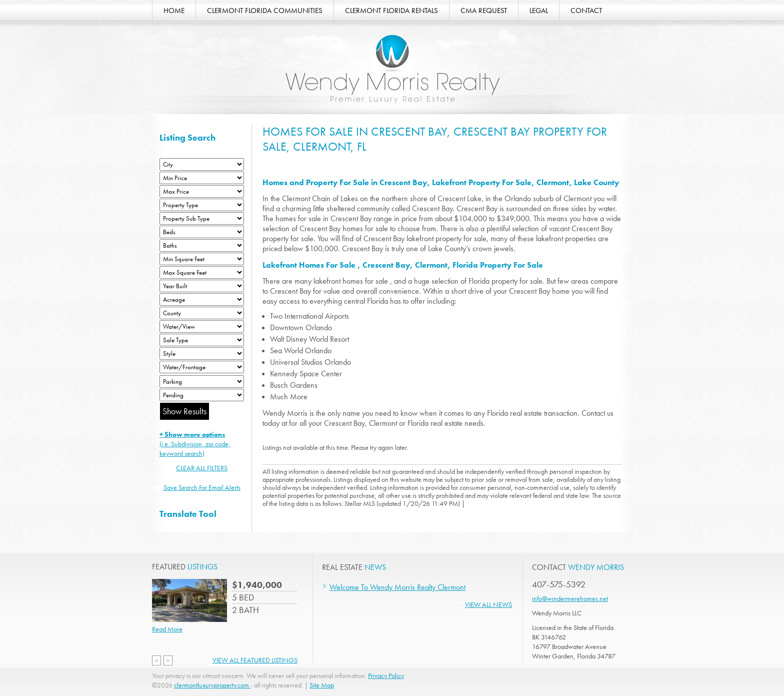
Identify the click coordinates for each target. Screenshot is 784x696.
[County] (202, 313)
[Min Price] (202, 178)
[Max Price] (202, 191)
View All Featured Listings (255, 659)
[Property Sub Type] (202, 218)
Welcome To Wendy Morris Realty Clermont (398, 587)
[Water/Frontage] (202, 367)
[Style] (202, 353)
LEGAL (539, 11)
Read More (167, 628)
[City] (202, 164)
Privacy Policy (386, 675)
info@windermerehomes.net (570, 598)
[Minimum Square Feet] (202, 259)
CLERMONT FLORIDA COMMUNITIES (264, 11)
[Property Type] (202, 205)
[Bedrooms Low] (202, 232)
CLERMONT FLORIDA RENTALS (391, 11)
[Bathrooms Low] (202, 245)
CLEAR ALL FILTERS (202, 467)
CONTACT (586, 11)
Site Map (322, 684)
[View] (202, 326)
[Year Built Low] (202, 286)
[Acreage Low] (202, 299)
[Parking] (202, 381)
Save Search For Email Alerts (202, 487)
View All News (488, 604)
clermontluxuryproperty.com (212, 684)
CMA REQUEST (483, 11)
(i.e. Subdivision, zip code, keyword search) (195, 444)
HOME (174, 11)
